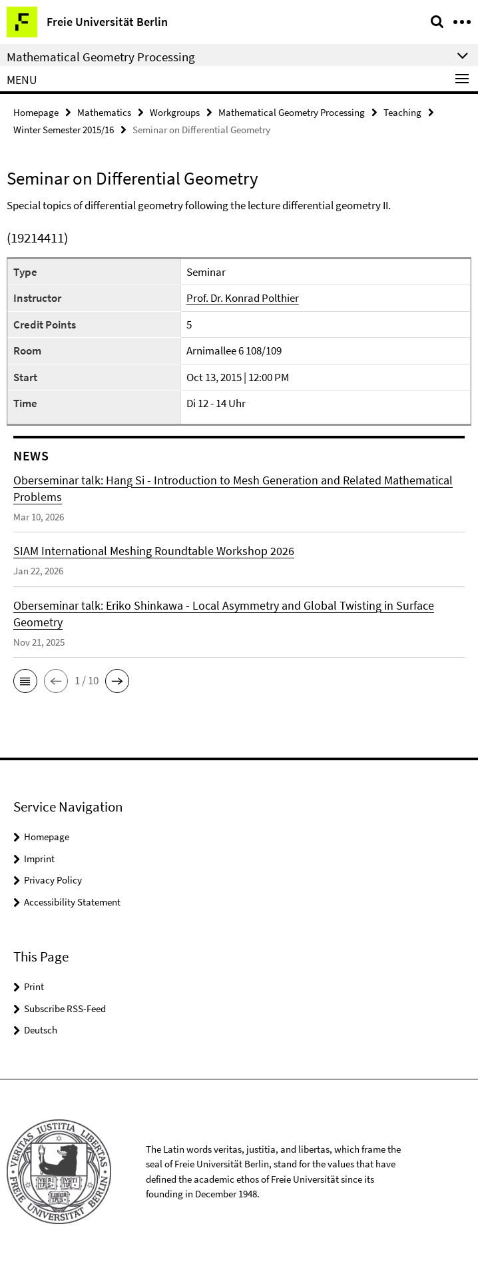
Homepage (36, 112)
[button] (25, 681)
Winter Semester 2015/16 (63, 129)
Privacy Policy (53, 880)
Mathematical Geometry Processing (291, 112)
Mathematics (104, 112)
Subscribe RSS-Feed (65, 1008)
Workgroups (175, 112)
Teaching (402, 112)
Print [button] (34, 986)
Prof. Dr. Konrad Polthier (242, 298)
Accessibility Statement (72, 902)
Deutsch (40, 1029)
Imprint (39, 858)
